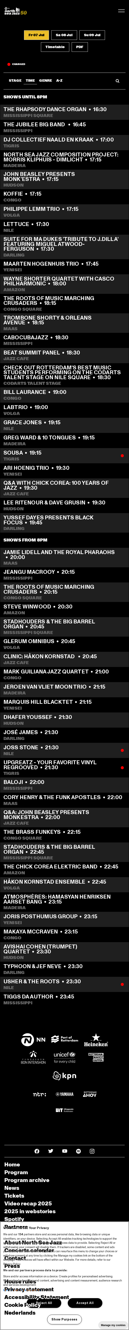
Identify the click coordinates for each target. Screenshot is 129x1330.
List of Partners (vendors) (21, 1290)
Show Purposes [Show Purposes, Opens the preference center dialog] (64, 1319)
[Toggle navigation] (121, 10)
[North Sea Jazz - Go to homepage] (15, 10)
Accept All (85, 1303)
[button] (36, 35)
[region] (64, 1275)
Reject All (44, 1303)
